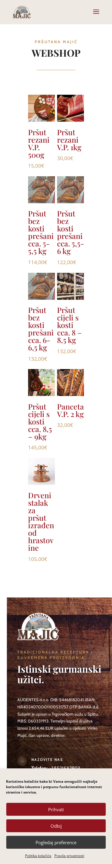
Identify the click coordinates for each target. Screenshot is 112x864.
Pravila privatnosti (69, 855)
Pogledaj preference (56, 842)
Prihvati (56, 809)
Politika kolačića (38, 855)
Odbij (56, 826)
